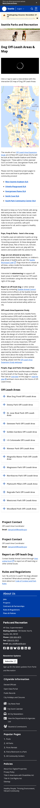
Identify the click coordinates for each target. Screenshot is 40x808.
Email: (4, 529)
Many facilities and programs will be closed (20, 18)
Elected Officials (10, 684)
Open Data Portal (11, 689)
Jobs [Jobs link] (5, 599)
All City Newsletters (15, 714)
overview (14, 376)
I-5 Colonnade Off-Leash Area (21, 440)
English (19, 9)
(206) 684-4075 (15, 637)
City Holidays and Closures (14, 697)
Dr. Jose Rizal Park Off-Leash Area (20, 414)
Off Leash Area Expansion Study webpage (16, 361)
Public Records (9, 693)
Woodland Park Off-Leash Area (21, 509)
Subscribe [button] (10, 661)
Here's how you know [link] (10, 3)
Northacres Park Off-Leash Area (22, 476)
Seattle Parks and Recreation (19, 24)
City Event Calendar (15, 709)
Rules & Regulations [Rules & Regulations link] (11, 610)
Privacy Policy (9, 772)
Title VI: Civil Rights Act (13, 778)
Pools (8, 739)
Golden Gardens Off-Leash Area (22, 432)
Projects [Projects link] (6, 603)
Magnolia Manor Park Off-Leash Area (22, 458)
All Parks (9, 743)
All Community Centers (15, 756)
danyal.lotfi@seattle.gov (17, 529)
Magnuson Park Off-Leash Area (22, 467)
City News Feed (14, 704)
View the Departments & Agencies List (21, 720)
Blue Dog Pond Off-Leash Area (21, 396)
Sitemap (7, 781)
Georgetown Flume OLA (15, 191)
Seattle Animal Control (27, 289)
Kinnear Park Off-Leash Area (20, 448)
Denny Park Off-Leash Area (20, 405)
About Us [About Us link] (9, 593)
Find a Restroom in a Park (16, 752)
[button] (36, 2)
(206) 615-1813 (13, 640)
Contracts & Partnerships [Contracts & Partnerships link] (13, 606)
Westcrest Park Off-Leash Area (22, 500)
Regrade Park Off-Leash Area (21, 492)
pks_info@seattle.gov (17, 643)
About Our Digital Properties (15, 769)
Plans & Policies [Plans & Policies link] (9, 613)
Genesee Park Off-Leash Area (21, 423)
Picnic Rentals (11, 747)
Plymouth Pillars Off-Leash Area (22, 484)
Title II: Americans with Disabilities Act (19, 775)
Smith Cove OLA (12, 196)
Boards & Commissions (17, 726)
